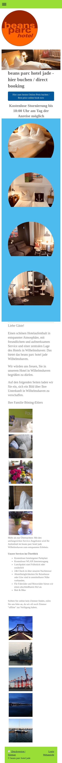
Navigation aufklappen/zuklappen (31, 4)
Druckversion (16, 751)
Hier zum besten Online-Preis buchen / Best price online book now (31, 96)
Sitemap (12, 755)
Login (51, 751)
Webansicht (48, 755)
